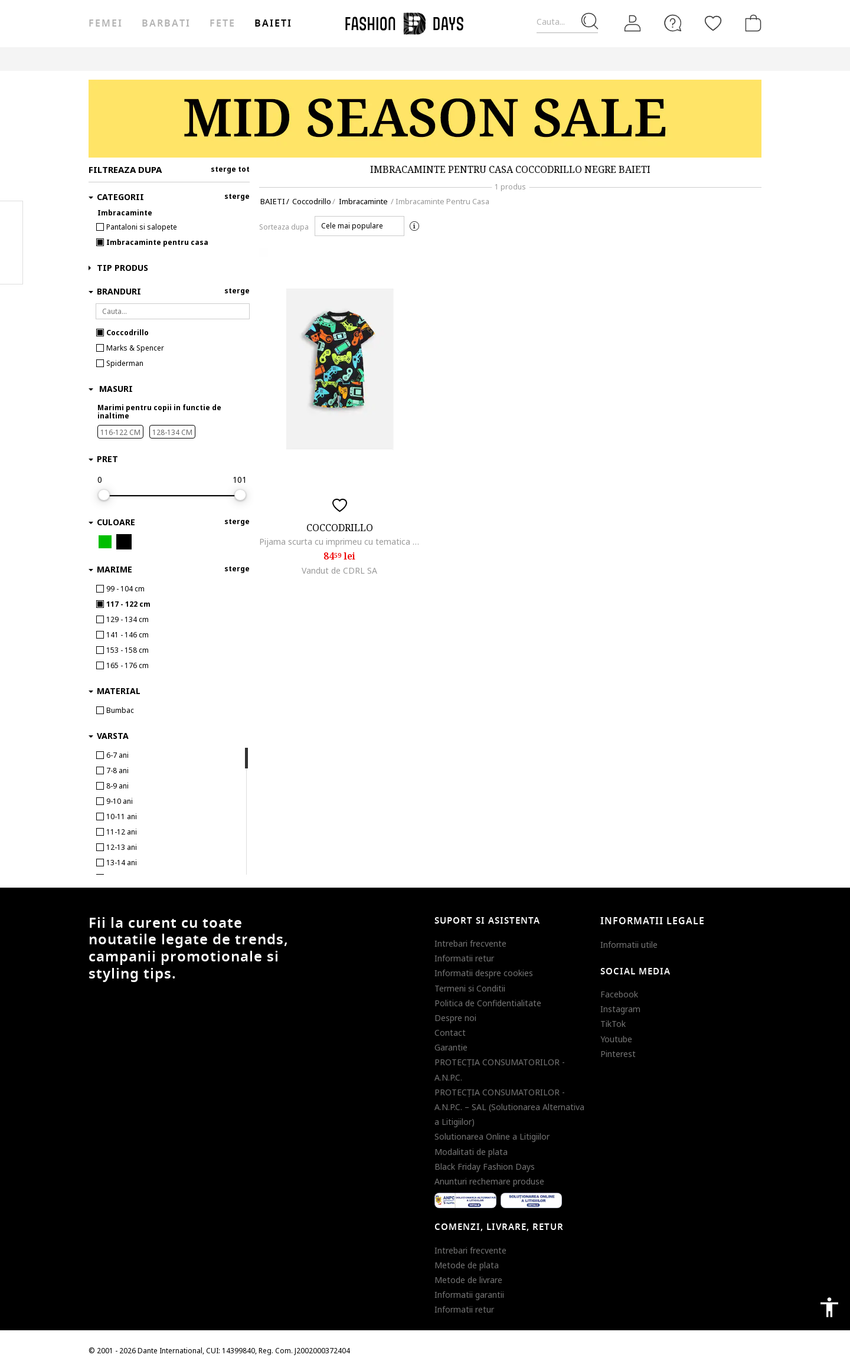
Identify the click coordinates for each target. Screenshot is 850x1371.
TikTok (613, 1023)
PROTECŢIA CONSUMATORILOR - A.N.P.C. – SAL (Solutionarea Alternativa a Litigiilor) (509, 1107)
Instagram (620, 1009)
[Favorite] (713, 23)
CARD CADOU (533, 58)
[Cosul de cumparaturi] (750, 23)
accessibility (829, 1307)
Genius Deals (422, 58)
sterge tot (230, 169)
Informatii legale (652, 921)
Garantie (451, 1047)
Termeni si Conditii (469, 988)
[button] (359, 226)
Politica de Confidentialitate (487, 1003)
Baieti (273, 24)
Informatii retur (464, 958)
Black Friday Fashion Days (484, 1166)
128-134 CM (172, 432)
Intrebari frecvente (470, 943)
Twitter (11, 266)
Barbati (166, 24)
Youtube (616, 1039)
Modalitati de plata (471, 1151)
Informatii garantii (469, 1294)
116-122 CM (120, 432)
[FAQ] (673, 23)
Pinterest (618, 1053)
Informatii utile (629, 944)
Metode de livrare (468, 1279)
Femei (106, 24)
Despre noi (455, 1017)
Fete (223, 24)
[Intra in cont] (633, 23)
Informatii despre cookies (483, 973)
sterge (237, 196)
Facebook (619, 994)
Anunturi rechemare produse (489, 1181)
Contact (450, 1032)
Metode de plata (466, 1265)
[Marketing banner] (425, 119)
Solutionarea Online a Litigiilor (492, 1136)
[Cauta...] (567, 22)
